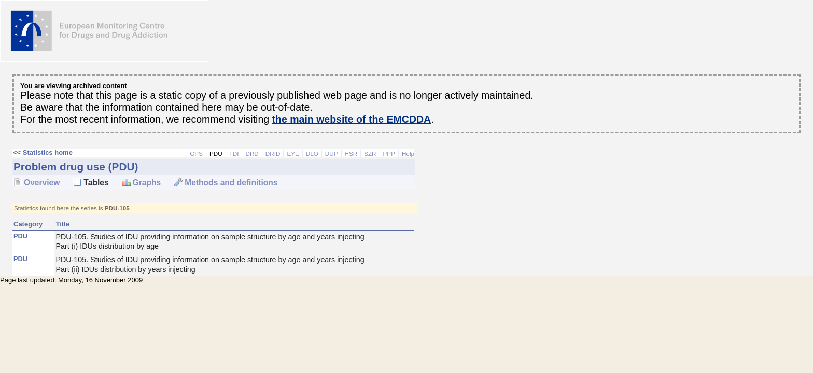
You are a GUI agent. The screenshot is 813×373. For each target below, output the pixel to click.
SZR (370, 153)
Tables (95, 182)
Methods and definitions (231, 182)
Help (408, 153)
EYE (293, 153)
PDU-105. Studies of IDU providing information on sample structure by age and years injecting (234, 242)
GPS (196, 153)
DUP (331, 153)
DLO (312, 153)
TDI (234, 153)
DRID (273, 153)
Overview (42, 182)
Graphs (147, 182)
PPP (389, 153)
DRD (251, 153)
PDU (215, 153)
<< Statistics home (43, 152)
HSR (351, 153)
